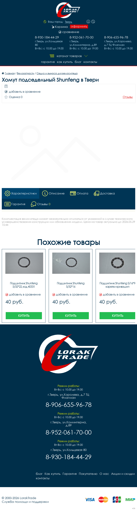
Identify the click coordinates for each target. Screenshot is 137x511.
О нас (104, 474)
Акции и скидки (123, 474)
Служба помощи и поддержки (25, 502)
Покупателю (88, 474)
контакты (90, 62)
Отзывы (128, 97)
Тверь (68, 21)
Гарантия (48, 62)
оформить (79, 26)
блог (78, 62)
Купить (23, 315)
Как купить (65, 62)
